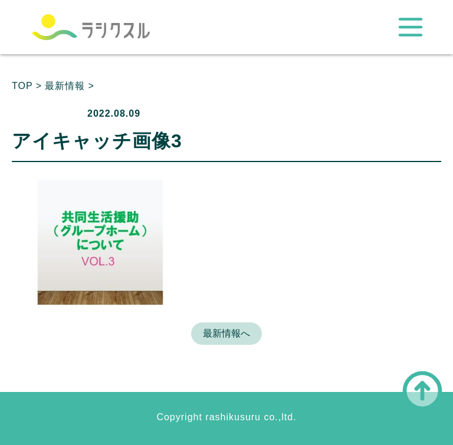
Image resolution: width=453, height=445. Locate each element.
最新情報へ (226, 333)
